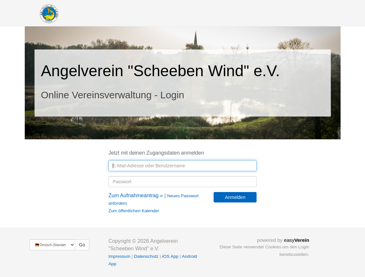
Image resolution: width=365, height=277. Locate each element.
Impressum (119, 256)
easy (296, 240)
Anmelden (235, 197)
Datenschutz (146, 256)
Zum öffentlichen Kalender (133, 210)
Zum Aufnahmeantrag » (135, 195)
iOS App (170, 256)
